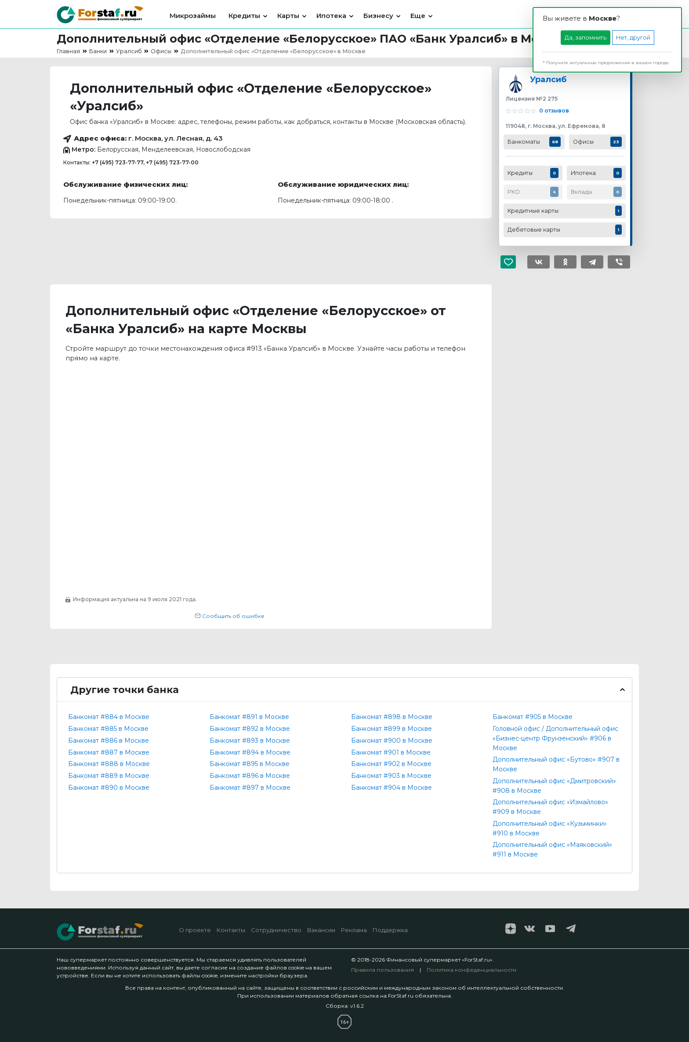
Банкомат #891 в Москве (249, 717)
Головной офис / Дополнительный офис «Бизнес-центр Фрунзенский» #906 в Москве (555, 738)
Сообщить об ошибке (230, 616)
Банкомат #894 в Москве (250, 752)
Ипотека (331, 15)
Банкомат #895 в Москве (250, 764)
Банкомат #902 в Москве (391, 764)
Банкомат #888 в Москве (109, 764)
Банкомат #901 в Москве (391, 752)
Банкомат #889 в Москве (108, 776)
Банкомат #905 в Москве (533, 717)
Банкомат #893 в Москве (250, 740)
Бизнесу (378, 15)
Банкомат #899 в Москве (391, 729)
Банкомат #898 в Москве (391, 717)
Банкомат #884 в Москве (108, 717)
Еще (417, 15)
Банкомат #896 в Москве (250, 776)
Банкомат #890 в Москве (108, 787)
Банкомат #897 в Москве (250, 787)
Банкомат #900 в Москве (391, 740)
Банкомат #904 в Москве (391, 787)
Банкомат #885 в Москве (108, 729)
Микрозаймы (193, 15)
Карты (288, 15)
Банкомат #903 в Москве (391, 776)
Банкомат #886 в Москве (108, 740)
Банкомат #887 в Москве (108, 752)
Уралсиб (548, 79)
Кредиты (244, 15)
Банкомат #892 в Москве (250, 729)
